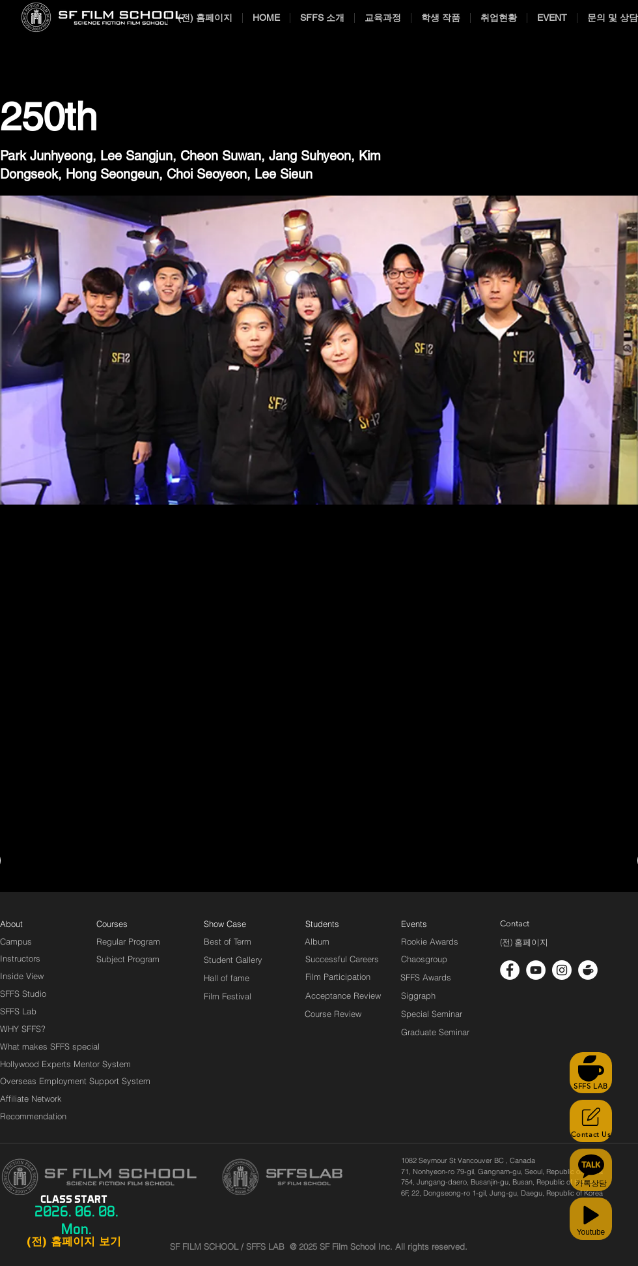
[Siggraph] (418, 995)
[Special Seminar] (431, 1013)
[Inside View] (23, 975)
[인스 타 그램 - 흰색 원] (562, 970)
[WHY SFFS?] (34, 1028)
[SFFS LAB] (591, 1072)
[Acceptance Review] (345, 995)
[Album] (340, 941)
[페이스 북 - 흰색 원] (510, 970)
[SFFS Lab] (18, 1011)
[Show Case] (233, 923)
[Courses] (128, 923)
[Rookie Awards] (429, 941)
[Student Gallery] (233, 959)
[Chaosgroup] (424, 959)
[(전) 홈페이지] (524, 942)
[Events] (429, 923)
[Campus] (16, 941)
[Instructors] (20, 958)
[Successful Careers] (342, 959)
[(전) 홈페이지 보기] (73, 1242)
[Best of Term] (227, 941)
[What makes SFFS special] (50, 1046)
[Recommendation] (34, 1116)
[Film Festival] (227, 996)
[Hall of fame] (226, 977)
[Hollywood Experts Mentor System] (65, 1063)
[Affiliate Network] (34, 1098)
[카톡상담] (591, 1170)
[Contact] (515, 923)
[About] (11, 923)
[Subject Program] (128, 959)
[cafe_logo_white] (588, 970)
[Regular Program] (128, 941)
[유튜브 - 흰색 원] (536, 970)
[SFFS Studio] (23, 993)
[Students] (322, 923)
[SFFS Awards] (426, 977)
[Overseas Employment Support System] (75, 1080)
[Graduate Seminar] (436, 1032)
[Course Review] (345, 1013)
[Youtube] (591, 1219)
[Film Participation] (338, 976)
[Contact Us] (591, 1121)
